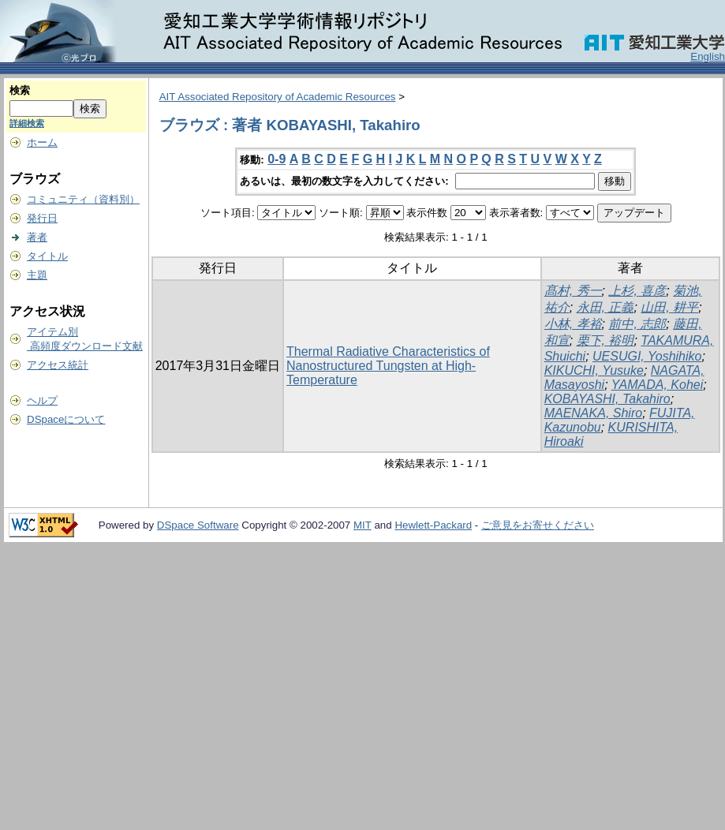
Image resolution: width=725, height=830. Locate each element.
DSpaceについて (66, 419)
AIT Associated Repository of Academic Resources (277, 97)
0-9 (276, 159)
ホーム (42, 142)
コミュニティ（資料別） (83, 199)
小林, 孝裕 (573, 324)
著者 (37, 237)
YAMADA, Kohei (657, 384)
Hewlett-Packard (433, 525)
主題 (37, 275)
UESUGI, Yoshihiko (646, 356)
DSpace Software (198, 525)
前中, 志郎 (637, 324)
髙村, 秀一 (573, 290)
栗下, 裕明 (605, 340)
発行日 (42, 218)
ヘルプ (42, 400)
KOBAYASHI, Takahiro (607, 399)
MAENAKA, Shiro (593, 413)
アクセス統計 (57, 365)
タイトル (47, 256)
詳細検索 (26, 123)
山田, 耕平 (669, 307)
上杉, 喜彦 (637, 290)
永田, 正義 (605, 307)
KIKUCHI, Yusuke (594, 370)
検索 (19, 90)
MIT (362, 525)
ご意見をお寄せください (537, 525)
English (707, 56)
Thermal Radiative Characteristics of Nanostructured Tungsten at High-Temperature (388, 366)
